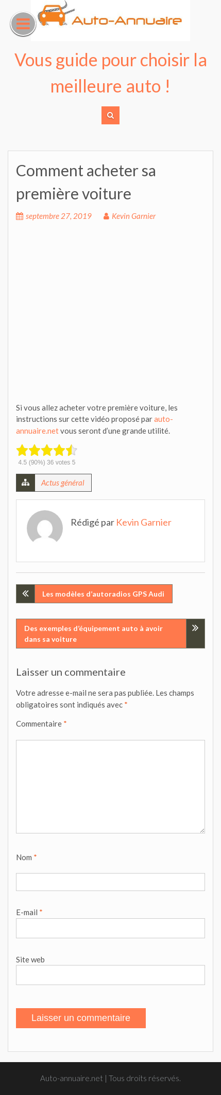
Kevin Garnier (134, 215)
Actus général (62, 482)
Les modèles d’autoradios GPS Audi (103, 593)
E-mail (29, 912)
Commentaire (41, 723)
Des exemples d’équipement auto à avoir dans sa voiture (93, 633)
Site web (30, 959)
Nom (26, 857)
